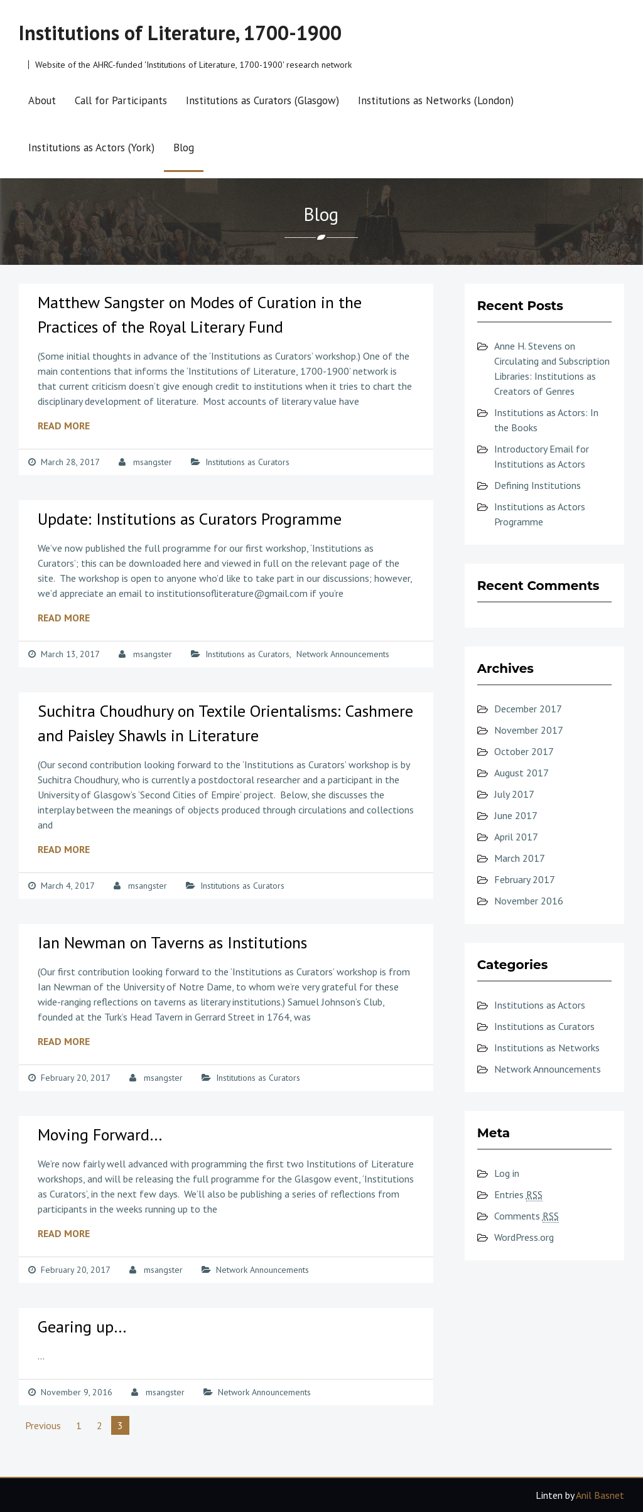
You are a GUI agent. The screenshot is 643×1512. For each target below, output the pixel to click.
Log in (506, 1173)
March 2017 (519, 858)
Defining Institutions (537, 485)
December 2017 (528, 708)
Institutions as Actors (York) (91, 147)
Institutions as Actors (539, 1005)
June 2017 (516, 815)
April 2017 (516, 836)
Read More (64, 425)
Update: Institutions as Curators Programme (190, 518)
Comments (526, 1216)
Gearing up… (82, 1326)
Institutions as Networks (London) (436, 100)
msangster (152, 462)
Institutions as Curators (247, 462)
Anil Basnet (600, 1495)
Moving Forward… (100, 1134)
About (42, 100)
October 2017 (524, 751)
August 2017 (521, 772)
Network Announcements (342, 654)
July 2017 (514, 794)
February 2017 (524, 879)
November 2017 (528, 730)
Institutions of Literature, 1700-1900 (180, 32)
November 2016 (528, 900)
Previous (43, 1425)
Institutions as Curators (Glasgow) (262, 100)
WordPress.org (524, 1237)
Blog (183, 147)
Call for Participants (121, 100)
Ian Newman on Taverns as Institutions (172, 942)
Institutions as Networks (547, 1047)
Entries (518, 1194)
